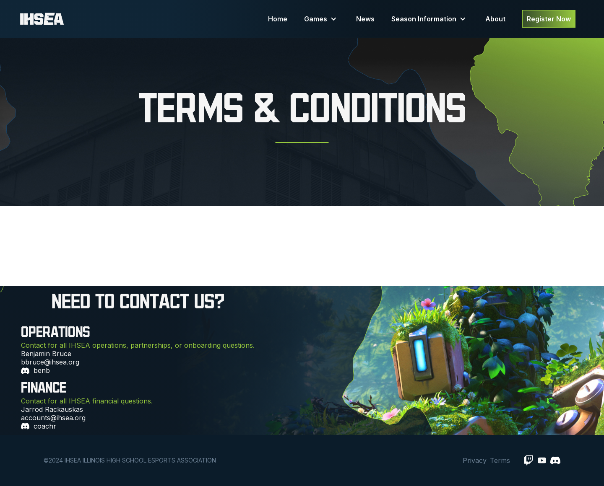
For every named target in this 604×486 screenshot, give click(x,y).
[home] (140, 19)
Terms (500, 460)
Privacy (475, 460)
